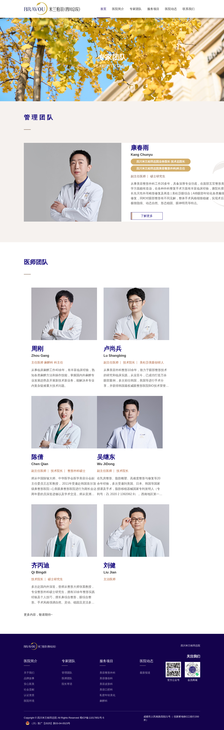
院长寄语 (67, 683)
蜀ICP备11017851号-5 (92, 717)
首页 (103, 8)
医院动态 (171, 8)
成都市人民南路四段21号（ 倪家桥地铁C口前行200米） (171, 718)
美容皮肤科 (106, 683)
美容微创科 (106, 678)
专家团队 (136, 8)
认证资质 (29, 695)
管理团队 (67, 672)
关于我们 (29, 672)
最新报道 (145, 672)
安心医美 (29, 683)
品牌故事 (29, 678)
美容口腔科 (106, 689)
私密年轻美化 (107, 695)
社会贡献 (29, 689)
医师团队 (67, 678)
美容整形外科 (107, 672)
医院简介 (118, 8)
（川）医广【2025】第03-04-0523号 (48, 723)
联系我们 (189, 8)
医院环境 (29, 700)
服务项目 (153, 8)
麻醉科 (103, 700)
